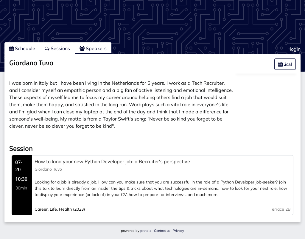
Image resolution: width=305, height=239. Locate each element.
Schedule (22, 48)
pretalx (145, 231)
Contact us (162, 231)
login (295, 49)
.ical (285, 64)
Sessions (57, 48)
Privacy (178, 231)
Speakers (93, 48)
